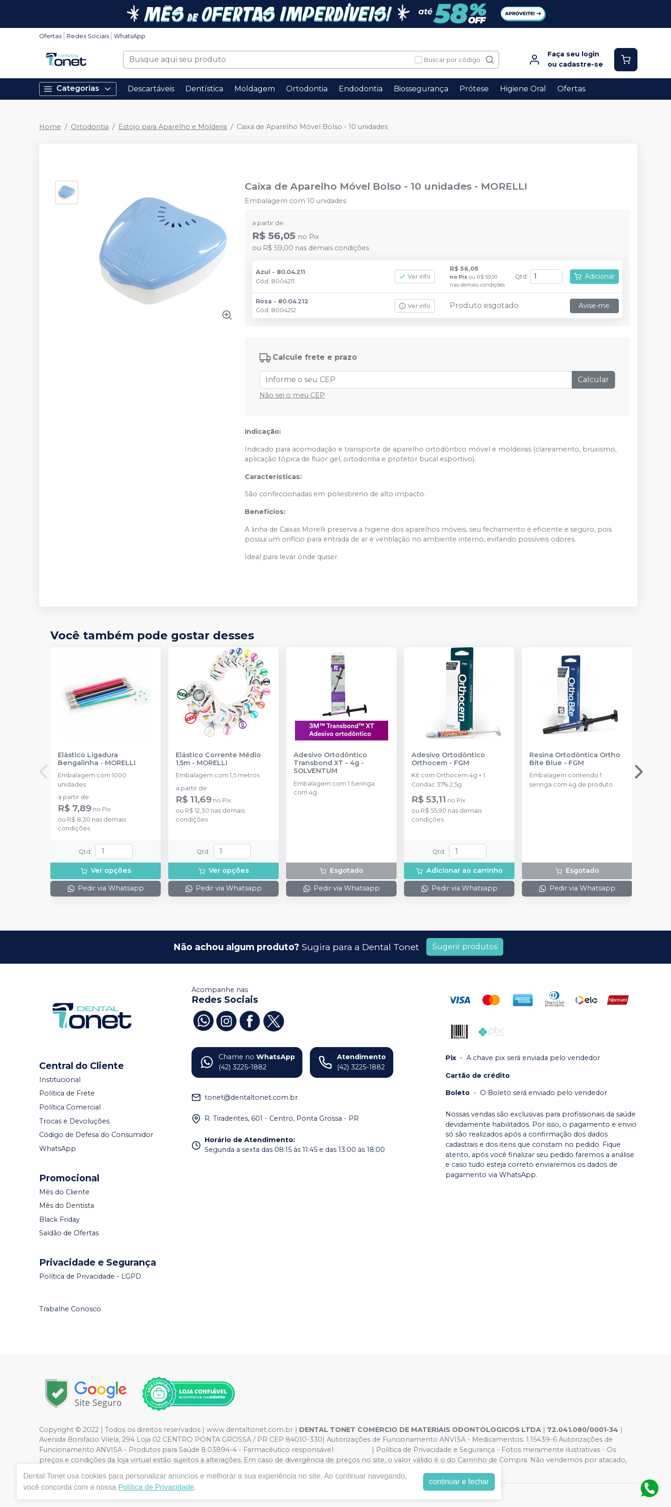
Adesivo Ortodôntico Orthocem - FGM (448, 759)
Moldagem (254, 88)
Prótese (474, 88)
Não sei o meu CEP (292, 395)
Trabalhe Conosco (70, 1309)
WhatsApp (129, 36)
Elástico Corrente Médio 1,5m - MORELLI (218, 759)
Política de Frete (67, 1093)
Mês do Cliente (64, 1192)
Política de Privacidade (156, 1487)
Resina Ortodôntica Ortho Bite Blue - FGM (574, 759)
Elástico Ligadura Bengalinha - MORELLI (97, 759)
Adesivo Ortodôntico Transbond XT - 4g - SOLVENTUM (330, 763)
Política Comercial (70, 1107)
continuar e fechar (459, 1482)
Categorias (77, 89)
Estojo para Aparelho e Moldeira (172, 127)
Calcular (593, 379)
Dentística (204, 88)
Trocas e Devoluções (74, 1121)
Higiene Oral (523, 88)
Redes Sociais (88, 36)
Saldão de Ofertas (69, 1233)
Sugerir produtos (464, 946)
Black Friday (59, 1219)
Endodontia (361, 88)
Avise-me (594, 305)
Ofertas (50, 36)
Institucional (60, 1079)
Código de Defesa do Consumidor (96, 1134)
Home (50, 127)
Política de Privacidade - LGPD (90, 1276)
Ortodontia (307, 88)
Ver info (415, 276)
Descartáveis (151, 88)
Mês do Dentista (66, 1205)
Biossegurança (421, 88)
